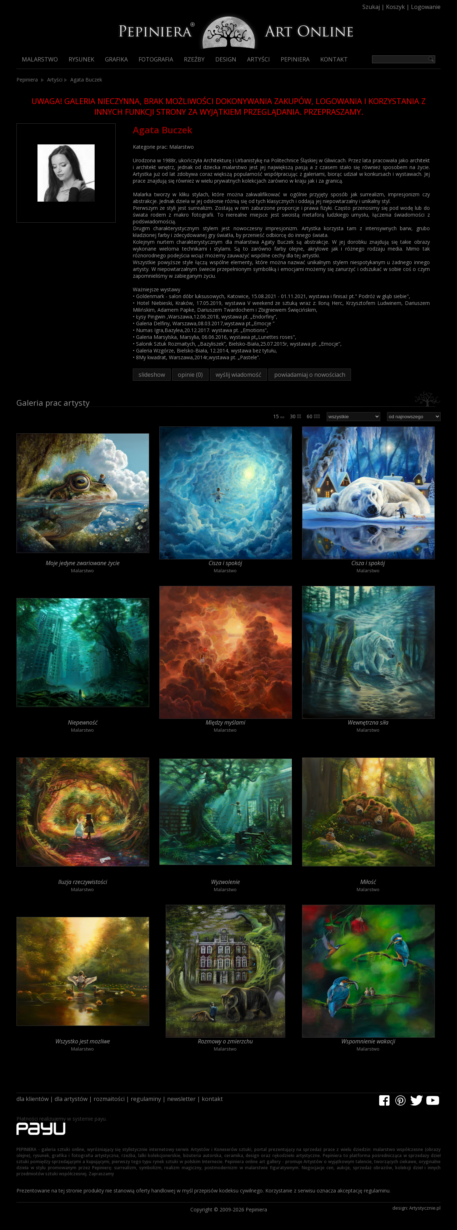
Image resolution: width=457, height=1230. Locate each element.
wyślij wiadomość (238, 375)
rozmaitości (109, 1099)
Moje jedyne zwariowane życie (83, 563)
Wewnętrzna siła (368, 722)
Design (225, 59)
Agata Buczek (86, 79)
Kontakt (334, 59)
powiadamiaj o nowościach (309, 375)
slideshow (152, 375)
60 (313, 416)
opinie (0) (190, 375)
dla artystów (71, 1099)
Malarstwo (40, 59)
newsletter (181, 1099)
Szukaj (371, 7)
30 (295, 416)
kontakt (212, 1099)
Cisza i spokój (225, 563)
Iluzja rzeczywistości (82, 882)
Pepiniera (295, 59)
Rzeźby (194, 59)
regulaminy (146, 1099)
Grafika (116, 59)
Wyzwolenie (225, 882)
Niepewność (82, 722)
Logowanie (426, 7)
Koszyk (395, 7)
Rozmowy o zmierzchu (225, 1041)
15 (278, 416)
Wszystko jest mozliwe (82, 1041)
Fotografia (156, 59)
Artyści (258, 59)
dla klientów (32, 1099)
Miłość (368, 882)
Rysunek (81, 59)
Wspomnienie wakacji (368, 1041)
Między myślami (225, 722)
